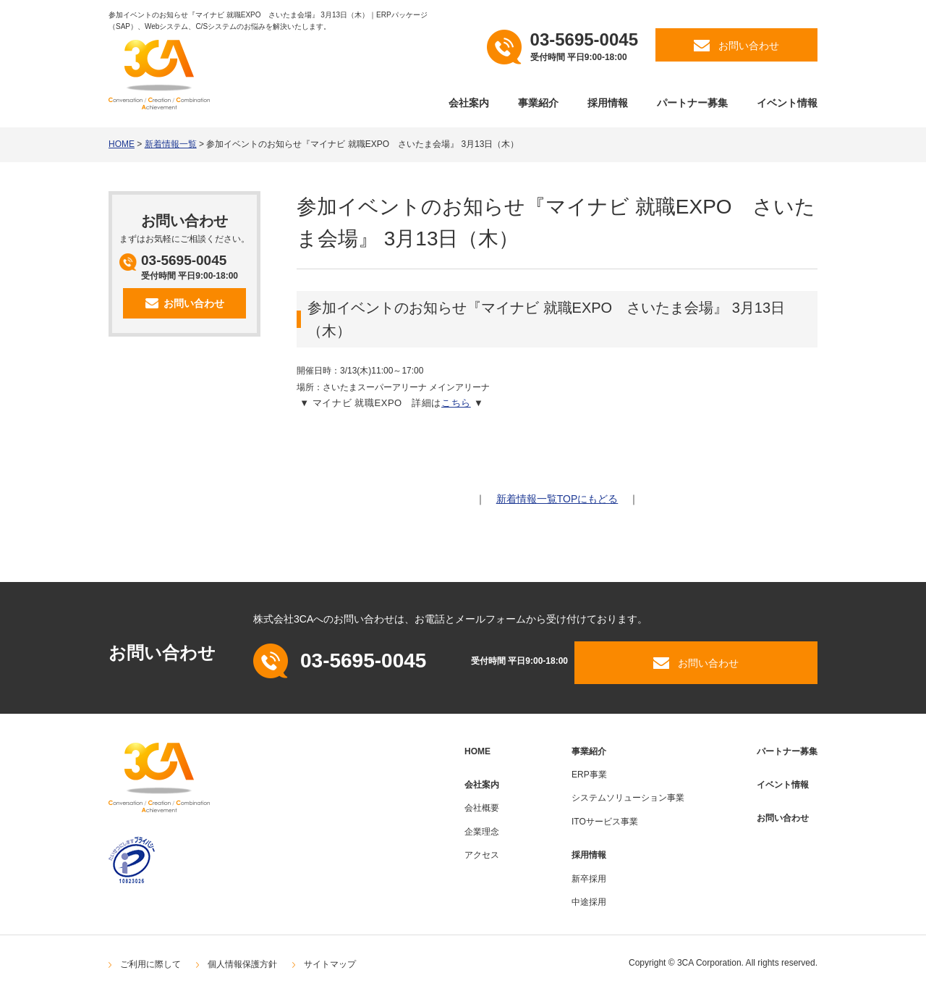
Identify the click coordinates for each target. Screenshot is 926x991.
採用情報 (607, 103)
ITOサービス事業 (605, 822)
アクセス (481, 855)
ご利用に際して (150, 964)
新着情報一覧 (171, 144)
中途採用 (589, 902)
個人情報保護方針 (242, 964)
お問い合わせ (783, 818)
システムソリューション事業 (628, 798)
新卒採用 (589, 879)
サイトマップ (330, 964)
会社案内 (469, 103)
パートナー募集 (692, 103)
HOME (122, 144)
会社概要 (481, 808)
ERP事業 (589, 774)
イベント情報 (787, 103)
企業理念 (481, 832)
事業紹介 (538, 103)
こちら (456, 402)
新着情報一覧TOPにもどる (557, 499)
